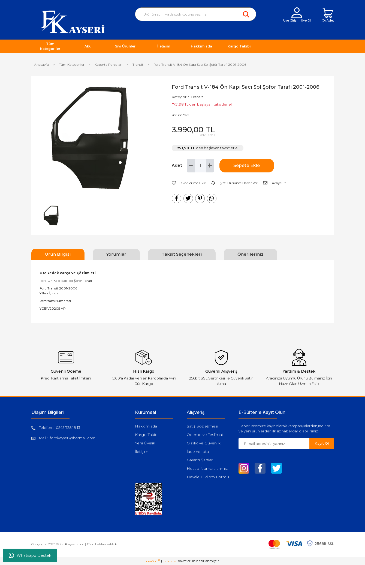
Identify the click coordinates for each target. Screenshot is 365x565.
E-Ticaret (170, 561)
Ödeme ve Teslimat (205, 434)
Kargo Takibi (146, 434)
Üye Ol (306, 20)
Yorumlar (116, 254)
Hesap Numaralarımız (207, 468)
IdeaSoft (153, 561)
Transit (197, 97)
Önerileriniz (250, 254)
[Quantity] (200, 165)
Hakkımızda (146, 426)
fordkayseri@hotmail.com (72, 438)
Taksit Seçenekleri (182, 254)
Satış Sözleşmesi (202, 426)
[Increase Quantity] (210, 165)
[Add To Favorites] (189, 183)
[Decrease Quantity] (191, 165)
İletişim (141, 451)
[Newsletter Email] (274, 443)
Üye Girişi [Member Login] (290, 20)
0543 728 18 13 (68, 427)
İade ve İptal (198, 451)
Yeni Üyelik (145, 443)
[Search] (195, 14)
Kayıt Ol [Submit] (322, 443)
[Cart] (328, 15)
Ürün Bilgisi (58, 254)
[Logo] (72, 21)
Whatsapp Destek (30, 555)
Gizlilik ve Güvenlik (204, 443)
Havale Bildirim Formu (208, 476)
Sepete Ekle (246, 165)
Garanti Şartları (200, 460)
